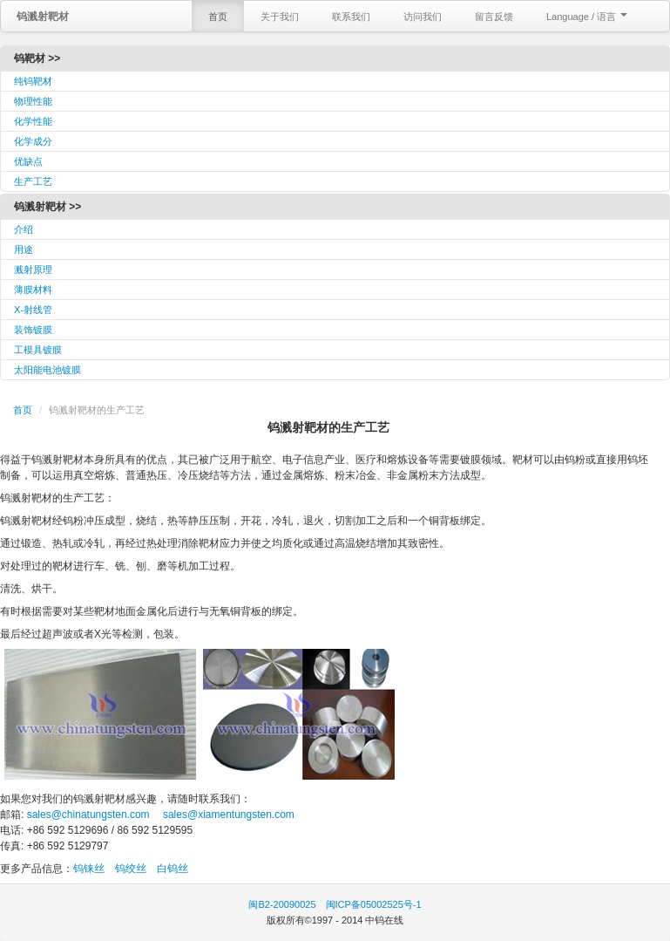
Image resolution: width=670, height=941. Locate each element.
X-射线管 (33, 309)
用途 (23, 249)
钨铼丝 (89, 869)
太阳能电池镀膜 (47, 370)
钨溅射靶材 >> (47, 207)
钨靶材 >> (37, 58)
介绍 (23, 229)
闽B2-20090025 (281, 904)
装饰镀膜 (33, 329)
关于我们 (280, 16)
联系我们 (351, 16)
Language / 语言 (586, 16)
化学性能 (33, 121)
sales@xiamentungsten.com (227, 814)
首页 (217, 16)
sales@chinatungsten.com (86, 814)
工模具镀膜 (38, 349)
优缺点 (28, 161)
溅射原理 (33, 269)
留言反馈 (494, 16)
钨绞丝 (130, 869)
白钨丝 (172, 869)
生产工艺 (33, 181)
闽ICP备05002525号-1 (374, 904)
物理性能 (33, 101)
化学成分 (33, 141)
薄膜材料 (33, 289)
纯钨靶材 (33, 81)
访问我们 (422, 16)
